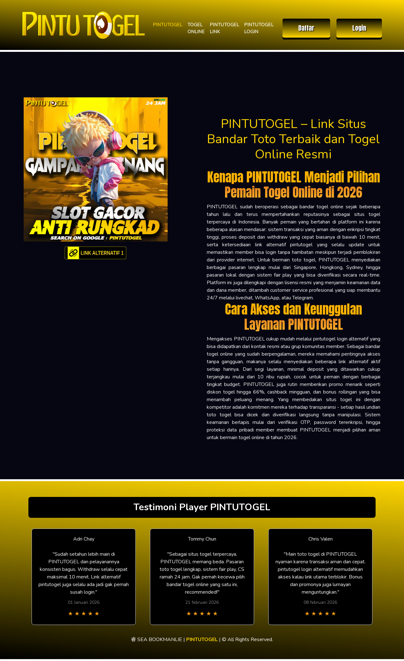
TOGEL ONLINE (196, 28)
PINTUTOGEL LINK (224, 28)
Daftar (306, 28)
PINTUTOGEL (167, 24)
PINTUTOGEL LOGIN (259, 28)
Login (359, 28)
